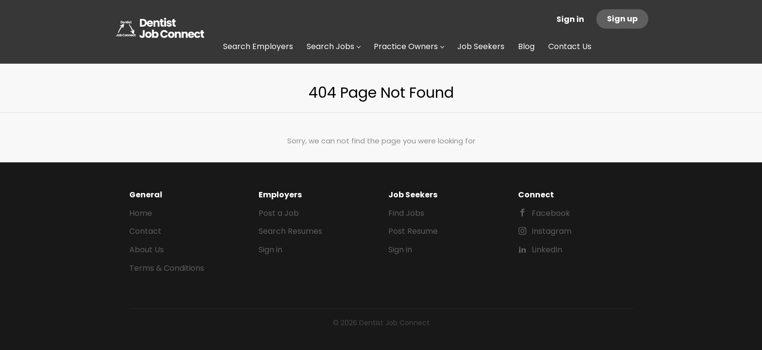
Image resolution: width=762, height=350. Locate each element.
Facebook (551, 213)
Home (140, 213)
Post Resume (413, 231)
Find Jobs (406, 213)
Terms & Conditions (166, 268)
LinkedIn (547, 249)
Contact (145, 231)
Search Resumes (290, 231)
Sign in (570, 19)
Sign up (622, 18)
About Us (146, 249)
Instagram (552, 231)
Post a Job (279, 213)
